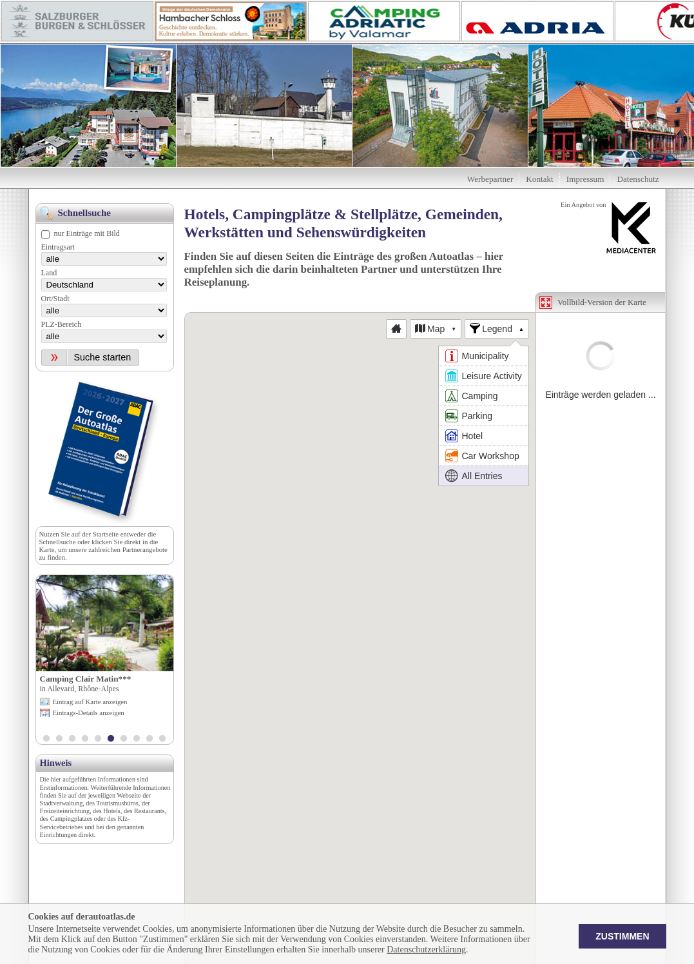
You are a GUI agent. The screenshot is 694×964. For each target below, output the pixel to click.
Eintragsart (58, 246)
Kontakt (540, 179)
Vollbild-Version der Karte (601, 302)
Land (49, 272)
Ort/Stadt (55, 298)
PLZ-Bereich (61, 324)
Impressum (585, 179)
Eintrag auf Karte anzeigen (90, 701)
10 (162, 739)
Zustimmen (622, 936)
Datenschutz (638, 179)
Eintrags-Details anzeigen (88, 712)
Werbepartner (490, 179)
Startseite (106, 534)
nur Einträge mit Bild (87, 233)
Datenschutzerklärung (426, 949)
